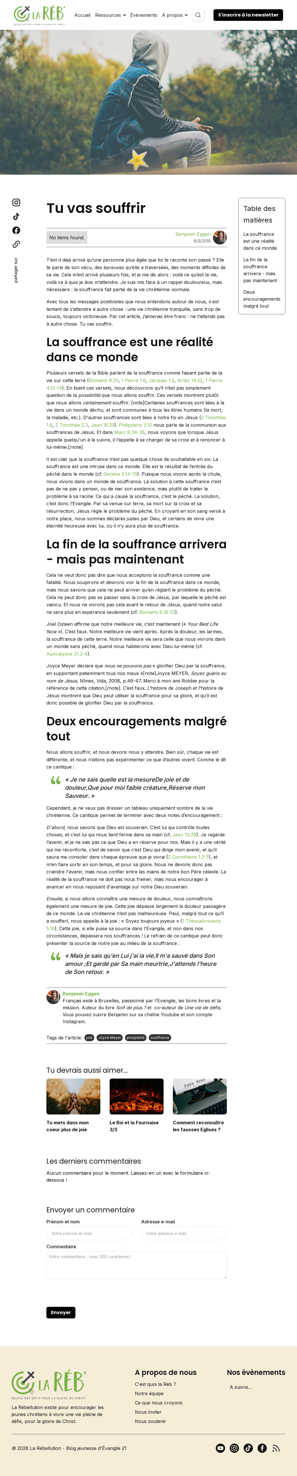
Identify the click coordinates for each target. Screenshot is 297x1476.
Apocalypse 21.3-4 (67, 654)
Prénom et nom (63, 1222)
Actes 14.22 (189, 380)
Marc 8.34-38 (129, 432)
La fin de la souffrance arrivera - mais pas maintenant (260, 270)
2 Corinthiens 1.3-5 (188, 857)
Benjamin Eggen (193, 234)
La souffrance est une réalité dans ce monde (260, 241)
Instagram (74, 1021)
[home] (39, 15)
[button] (110, 15)
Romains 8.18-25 (157, 612)
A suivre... (240, 1387)
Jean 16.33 (102, 425)
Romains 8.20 (104, 380)
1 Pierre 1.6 (134, 380)
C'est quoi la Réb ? (155, 1384)
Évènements (143, 15)
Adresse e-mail (158, 1222)
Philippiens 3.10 (135, 425)
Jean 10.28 (184, 835)
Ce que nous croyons (158, 1403)
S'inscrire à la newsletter (248, 15)
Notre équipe (149, 1393)
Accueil (82, 15)
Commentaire (61, 1246)
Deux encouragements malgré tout (261, 299)
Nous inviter (148, 1412)
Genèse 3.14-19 (120, 474)
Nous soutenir (150, 1421)
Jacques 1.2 (161, 380)
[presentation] (90, 1293)
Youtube (170, 1014)
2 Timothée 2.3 (71, 425)
